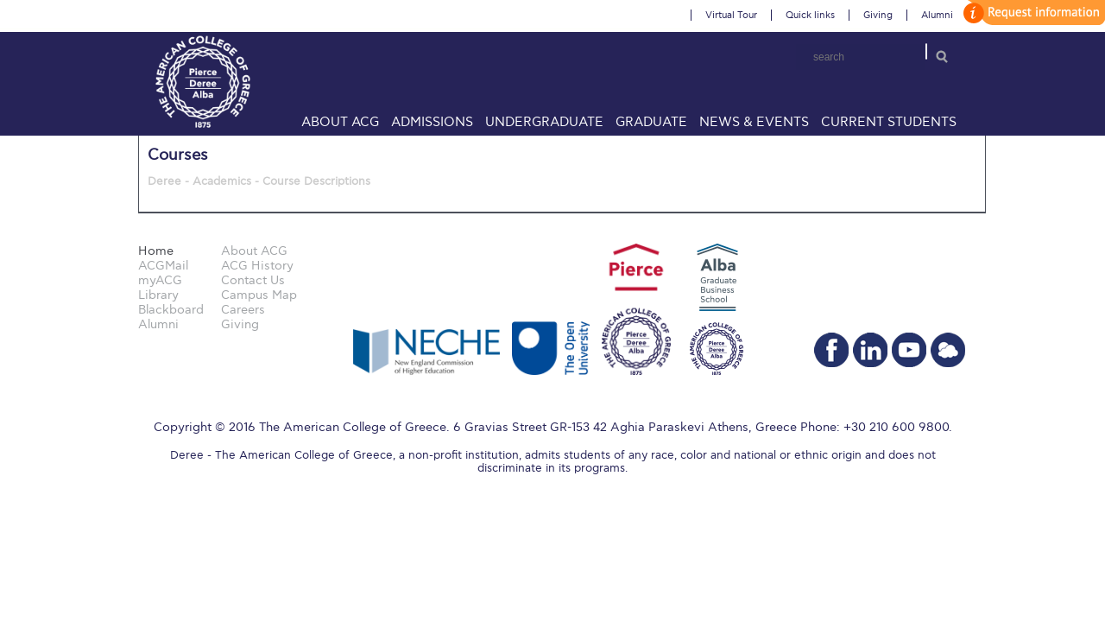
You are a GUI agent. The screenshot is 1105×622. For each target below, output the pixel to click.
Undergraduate (544, 122)
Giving (878, 15)
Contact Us (253, 280)
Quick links (810, 15)
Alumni (937, 15)
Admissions (432, 122)
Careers (243, 309)
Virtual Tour (731, 15)
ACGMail (163, 265)
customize (1031, 12)
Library (158, 295)
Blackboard (171, 309)
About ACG (340, 122)
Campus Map (259, 295)
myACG (160, 280)
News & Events (754, 122)
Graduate (651, 122)
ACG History (257, 265)
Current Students (889, 122)
